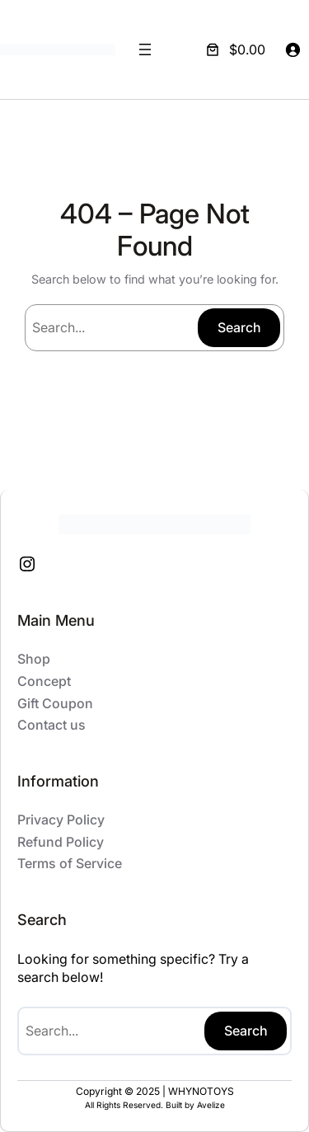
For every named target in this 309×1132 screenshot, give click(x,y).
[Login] (292, 49)
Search (239, 327)
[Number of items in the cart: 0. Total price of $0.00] (234, 49)
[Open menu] (145, 49)
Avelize (211, 1105)
